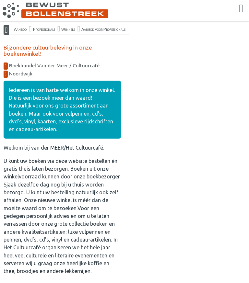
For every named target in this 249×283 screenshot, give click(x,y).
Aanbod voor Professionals (103, 29)
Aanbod (20, 29)
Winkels (68, 29)
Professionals (44, 29)
